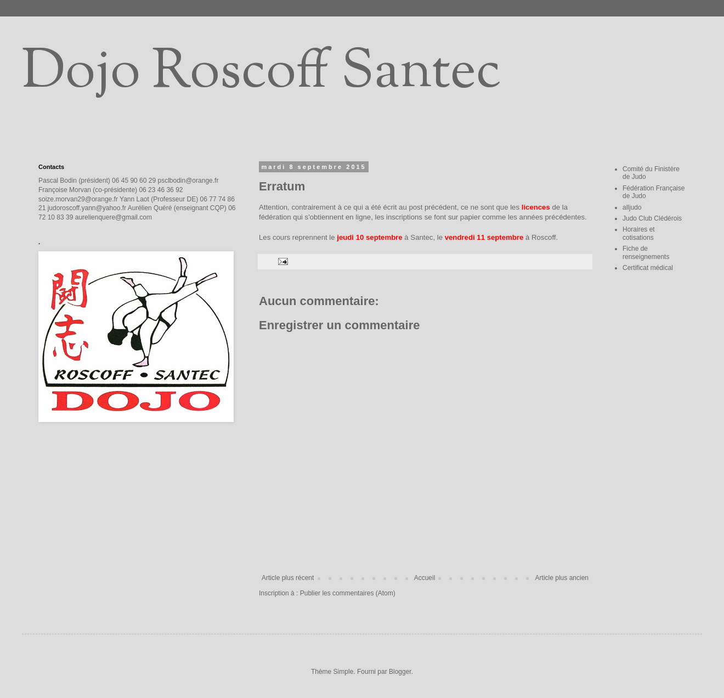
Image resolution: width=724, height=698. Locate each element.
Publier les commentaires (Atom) (347, 593)
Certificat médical (648, 268)
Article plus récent (288, 578)
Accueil (424, 578)
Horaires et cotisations (639, 233)
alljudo (632, 207)
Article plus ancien (562, 578)
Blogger (400, 672)
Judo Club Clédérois (652, 218)
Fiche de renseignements (646, 252)
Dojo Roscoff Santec (261, 73)
